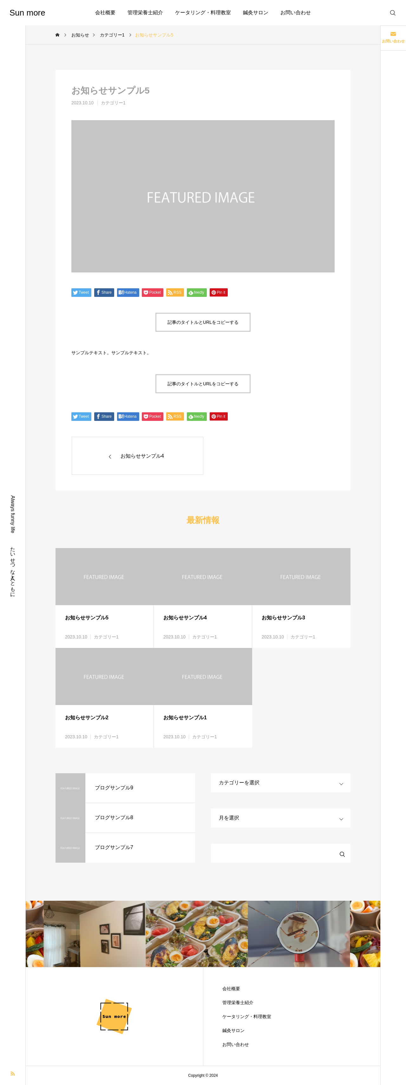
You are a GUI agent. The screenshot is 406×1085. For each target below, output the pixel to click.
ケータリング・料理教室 (203, 12)
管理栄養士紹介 (145, 12)
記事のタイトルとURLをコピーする (203, 322)
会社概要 (105, 12)
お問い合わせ (295, 12)
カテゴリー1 (113, 103)
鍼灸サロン (255, 12)
